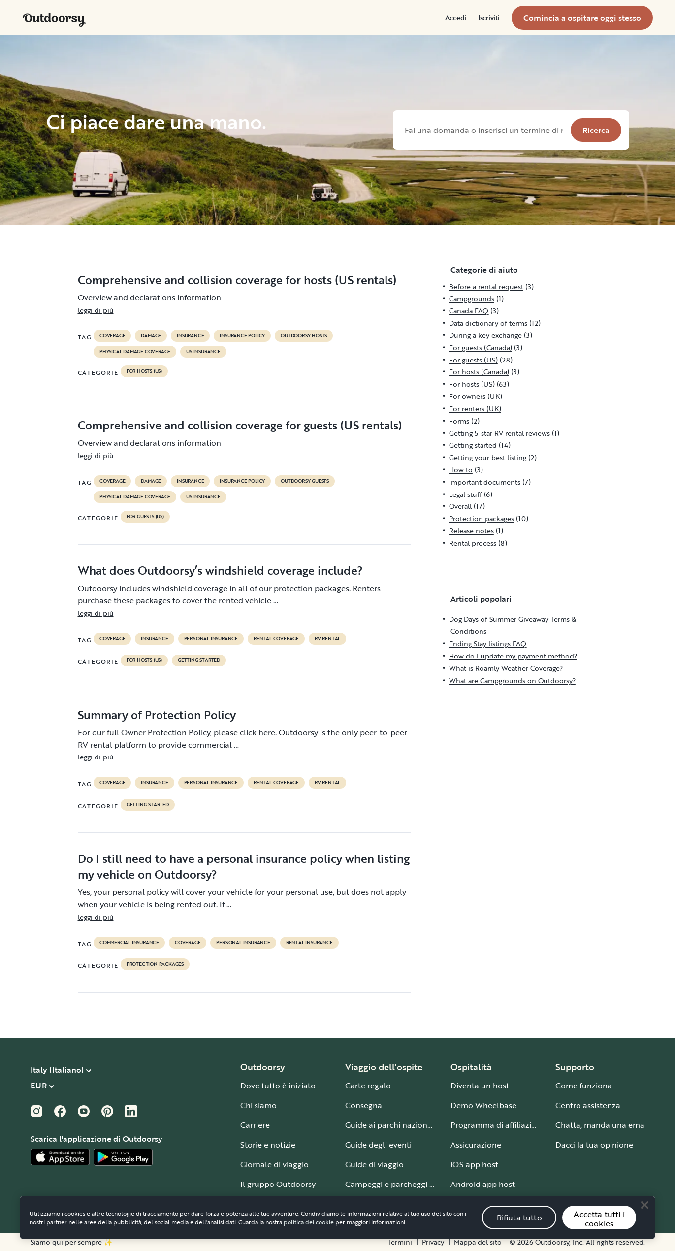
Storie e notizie (267, 1145)
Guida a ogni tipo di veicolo (395, 1204)
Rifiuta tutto (519, 1227)
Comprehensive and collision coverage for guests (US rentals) (240, 425)
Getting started (199, 660)
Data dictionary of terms (488, 323)
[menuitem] (455, 18)
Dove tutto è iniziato (278, 1085)
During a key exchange (485, 335)
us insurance (203, 352)
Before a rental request (486, 286)
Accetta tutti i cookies (599, 1228)
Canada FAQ (468, 310)
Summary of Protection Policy (157, 714)
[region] (337, 1227)
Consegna (363, 1105)
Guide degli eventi (378, 1145)
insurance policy (242, 336)
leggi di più (96, 310)
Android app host (482, 1184)
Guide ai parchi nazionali (390, 1125)
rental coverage (276, 639)
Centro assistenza (587, 1105)
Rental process (472, 543)
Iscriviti (488, 18)
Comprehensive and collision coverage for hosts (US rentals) (237, 279)
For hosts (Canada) (479, 371)
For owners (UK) (475, 396)
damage (151, 336)
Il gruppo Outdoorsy (278, 1184)
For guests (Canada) (480, 347)
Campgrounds (471, 299)
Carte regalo (368, 1085)
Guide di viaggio (374, 1164)
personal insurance (211, 639)
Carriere (255, 1125)
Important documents (484, 482)
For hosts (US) (144, 371)
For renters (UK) (475, 408)
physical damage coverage (134, 352)
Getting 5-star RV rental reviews (499, 433)
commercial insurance (129, 943)
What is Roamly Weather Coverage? (506, 668)
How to (461, 469)
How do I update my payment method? (513, 656)
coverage (112, 336)
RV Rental (327, 639)
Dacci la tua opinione (594, 1145)
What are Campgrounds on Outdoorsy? (512, 680)
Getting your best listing (487, 457)
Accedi (455, 18)
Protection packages (155, 964)
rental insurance (309, 943)
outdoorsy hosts (304, 336)
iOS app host (474, 1164)
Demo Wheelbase (483, 1105)
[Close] (644, 1214)
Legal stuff (465, 494)
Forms (459, 421)
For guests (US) (145, 517)
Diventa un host (479, 1085)
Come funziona (583, 1085)
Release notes (471, 531)
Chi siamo (258, 1105)
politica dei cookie (309, 1231)
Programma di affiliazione (498, 1125)
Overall (460, 506)
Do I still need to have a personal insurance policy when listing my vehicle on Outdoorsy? (244, 866)
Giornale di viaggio (274, 1164)
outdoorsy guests (305, 481)
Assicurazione (475, 1145)
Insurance (190, 336)
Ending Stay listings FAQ (487, 643)
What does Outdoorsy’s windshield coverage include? (220, 570)
